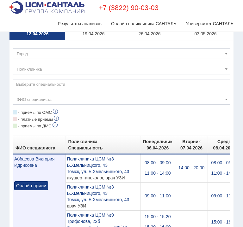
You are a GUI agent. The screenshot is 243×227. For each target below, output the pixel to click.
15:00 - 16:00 (224, 221)
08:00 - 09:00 (158, 162)
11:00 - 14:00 (158, 173)
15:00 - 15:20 (158, 216)
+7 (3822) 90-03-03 (129, 8)
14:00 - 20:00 (191, 167)
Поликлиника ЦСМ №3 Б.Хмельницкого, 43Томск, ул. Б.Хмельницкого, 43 (98, 165)
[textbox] (121, 53)
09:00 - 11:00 (158, 195)
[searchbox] (121, 84)
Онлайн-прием (31, 185)
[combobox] (121, 53)
